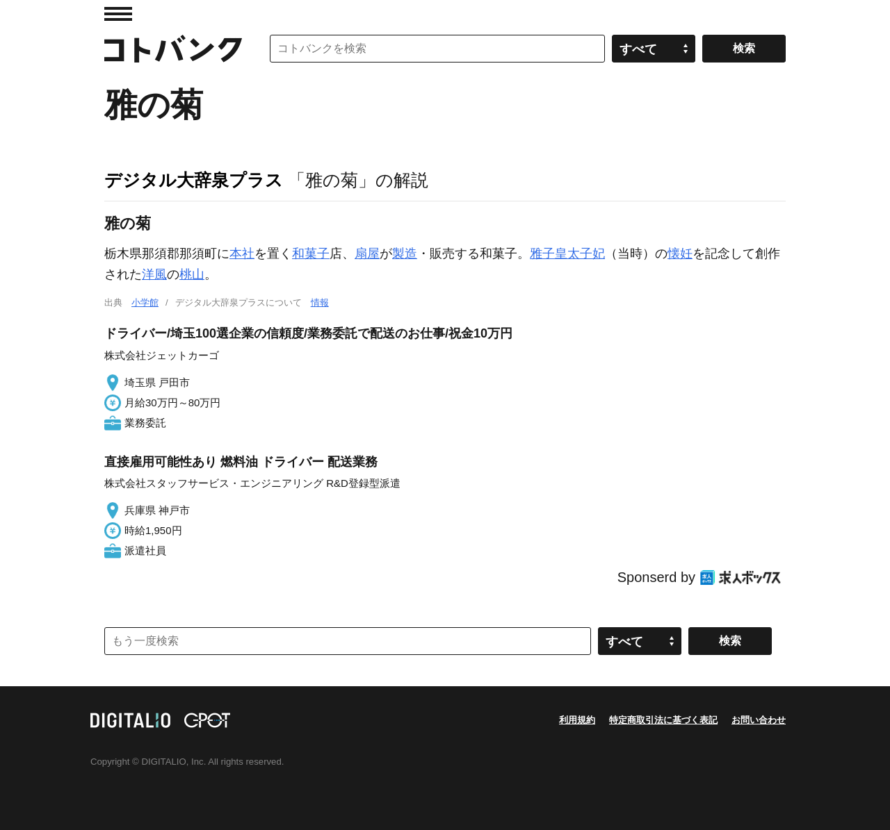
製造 (404, 253)
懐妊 (680, 253)
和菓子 (311, 253)
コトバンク (173, 49)
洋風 (154, 274)
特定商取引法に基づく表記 (663, 720)
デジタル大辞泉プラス (193, 180)
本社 (241, 253)
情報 (320, 302)
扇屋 (367, 253)
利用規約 (577, 720)
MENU (118, 14)
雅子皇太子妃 (567, 253)
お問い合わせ (758, 720)
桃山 (191, 274)
